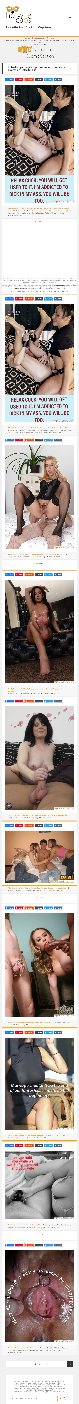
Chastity (68, 1225)
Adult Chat (43, 44)
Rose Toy (64, 40)
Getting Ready (16, 213)
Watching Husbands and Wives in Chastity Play (24, 1225)
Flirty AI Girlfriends (55, 40)
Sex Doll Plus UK (43, 40)
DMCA (37, 1392)
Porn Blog (41, 557)
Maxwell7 (27, 557)
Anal (36, 557)
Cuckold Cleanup (49, 211)
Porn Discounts (9, 40)
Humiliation (64, 430)
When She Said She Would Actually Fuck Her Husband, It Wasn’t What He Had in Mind (38, 209)
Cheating (32, 211)
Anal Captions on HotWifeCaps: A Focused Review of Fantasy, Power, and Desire (36, 554)
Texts (49, 213)
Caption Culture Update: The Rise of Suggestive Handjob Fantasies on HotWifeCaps (37, 815)
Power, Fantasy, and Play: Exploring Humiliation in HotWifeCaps (30, 1023)
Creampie (39, 211)
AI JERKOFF (51, 38)
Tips (52, 213)
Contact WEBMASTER (21, 1392)
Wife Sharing (59, 213)
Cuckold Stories (61, 211)
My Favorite (26, 213)
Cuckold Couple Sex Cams (22, 288)
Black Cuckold (60, 285)
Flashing (46, 430)
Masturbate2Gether (39, 38)
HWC (24, 211)
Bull (29, 430)
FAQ (63, 1392)
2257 (32, 1392)
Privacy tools (56, 1392)
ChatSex (34, 40)
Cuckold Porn (27, 40)
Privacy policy (45, 1392)
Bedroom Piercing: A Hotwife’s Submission (23, 1348)
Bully (33, 430)
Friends (36, 890)
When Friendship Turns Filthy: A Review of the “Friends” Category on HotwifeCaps (37, 888)
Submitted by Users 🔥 (38, 213)
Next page (70, 1364)
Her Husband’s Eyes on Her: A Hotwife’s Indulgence (26, 1136)
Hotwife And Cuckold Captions (28, 27)
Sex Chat (36, 44)
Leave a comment (16, 215)
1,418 (46, 1363)
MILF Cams (18, 40)
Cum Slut (39, 430)
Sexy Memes (28, 1138)
